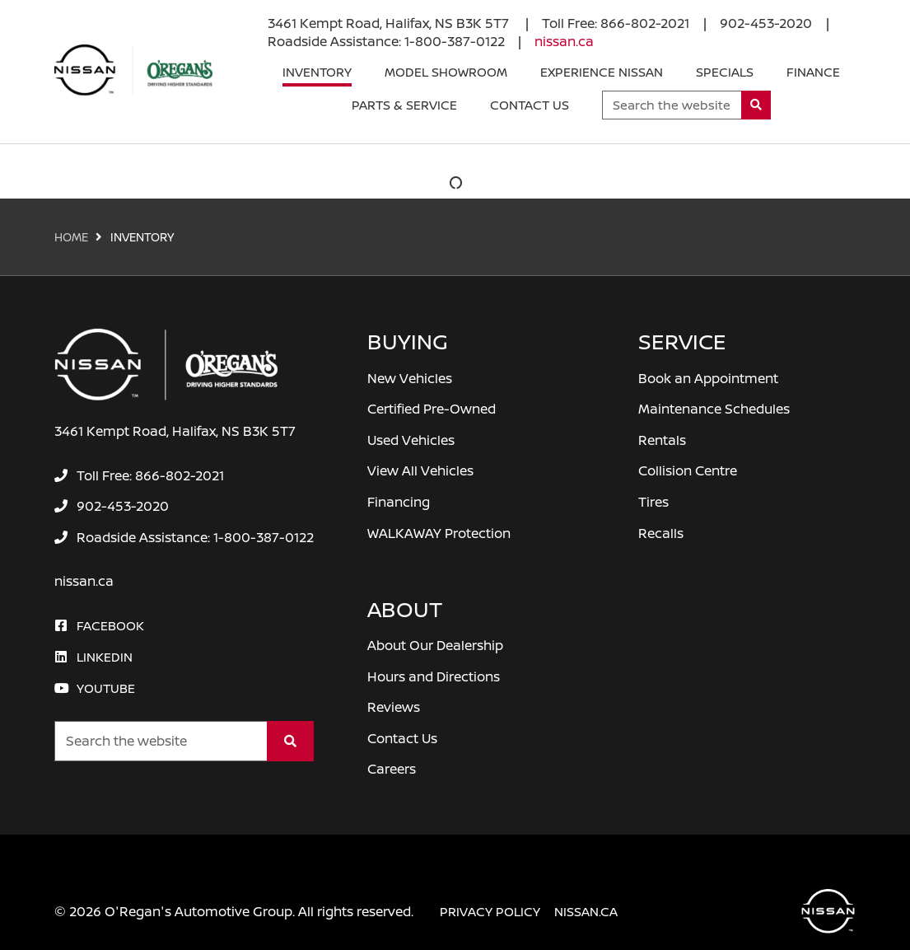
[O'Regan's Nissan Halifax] (133, 70)
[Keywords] (671, 105)
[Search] (756, 105)
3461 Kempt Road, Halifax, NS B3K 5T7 (390, 23)
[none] (615, 23)
